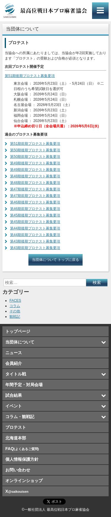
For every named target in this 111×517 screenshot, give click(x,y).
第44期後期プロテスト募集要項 (35, 228)
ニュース (13, 352)
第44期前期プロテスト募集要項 (35, 235)
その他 (14, 311)
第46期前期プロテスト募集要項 (35, 209)
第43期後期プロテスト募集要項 (35, 241)
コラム (14, 306)
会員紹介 (13, 363)
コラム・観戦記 (19, 416)
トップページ (17, 331)
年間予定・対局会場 (24, 384)
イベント (13, 406)
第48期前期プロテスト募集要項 (35, 183)
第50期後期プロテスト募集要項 (35, 150)
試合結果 (13, 395)
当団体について (19, 342)
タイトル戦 (15, 374)
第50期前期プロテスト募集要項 (35, 157)
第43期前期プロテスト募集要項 (35, 248)
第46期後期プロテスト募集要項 (35, 202)
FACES (15, 300)
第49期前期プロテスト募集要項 (35, 170)
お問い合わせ (17, 470)
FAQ (22, 448)
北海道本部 (15, 438)
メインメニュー (100, 10)
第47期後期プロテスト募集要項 (35, 189)
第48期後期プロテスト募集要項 (35, 176)
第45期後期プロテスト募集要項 (35, 215)
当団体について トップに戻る (55, 260)
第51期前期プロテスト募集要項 (35, 144)
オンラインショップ (24, 480)
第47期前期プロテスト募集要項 (35, 196)
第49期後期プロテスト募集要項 (35, 163)
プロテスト (15, 427)
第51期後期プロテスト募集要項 (30, 76)
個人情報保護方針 (21, 459)
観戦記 (14, 316)
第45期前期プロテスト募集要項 (35, 222)
